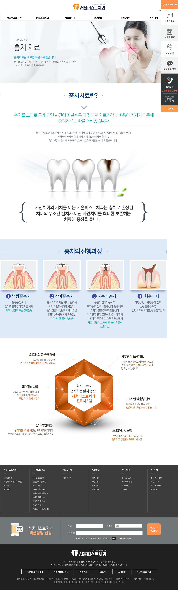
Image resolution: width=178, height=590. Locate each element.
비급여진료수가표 (144, 571)
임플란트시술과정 (39, 481)
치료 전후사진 (156, 485)
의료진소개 (8, 477)
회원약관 (83, 571)
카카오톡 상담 (127, 481)
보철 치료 (95, 481)
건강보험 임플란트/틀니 (41, 508)
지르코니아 (70, 17)
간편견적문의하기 (153, 529)
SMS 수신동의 (125, 538)
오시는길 (7, 489)
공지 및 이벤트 (156, 477)
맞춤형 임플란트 (39, 489)
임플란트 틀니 (38, 505)
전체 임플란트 (38, 485)
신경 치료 (95, 485)
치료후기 (154, 489)
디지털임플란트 (42, 17)
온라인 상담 (126, 477)
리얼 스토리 (155, 481)
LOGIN (159, 10)
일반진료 (98, 17)
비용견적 (125, 489)
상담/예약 (125, 17)
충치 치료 (95, 477)
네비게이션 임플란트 (40, 493)
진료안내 (7, 485)
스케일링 (95, 489)
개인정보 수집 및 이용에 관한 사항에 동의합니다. (93, 538)
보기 (113, 538)
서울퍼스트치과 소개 (34, 571)
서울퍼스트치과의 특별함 (13, 481)
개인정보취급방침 (61, 571)
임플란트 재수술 (39, 501)
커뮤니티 (153, 17)
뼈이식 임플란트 (39, 497)
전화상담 (125, 485)
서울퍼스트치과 (14, 17)
